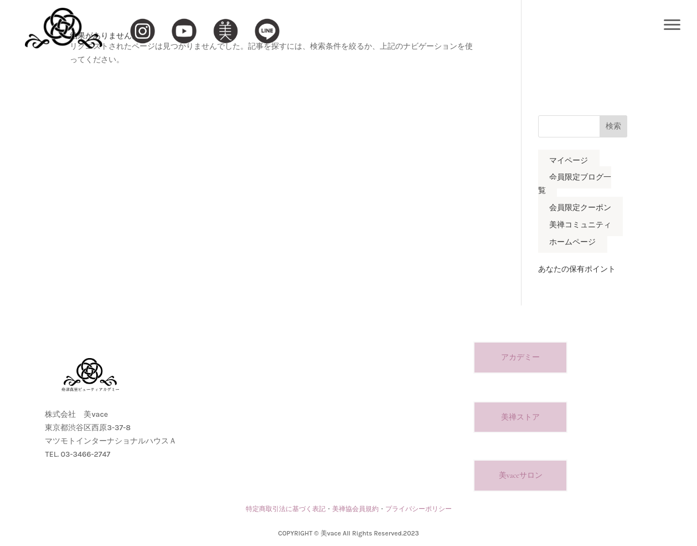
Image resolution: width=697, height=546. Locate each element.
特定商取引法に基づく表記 (286, 509)
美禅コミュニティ (580, 224)
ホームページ (572, 242)
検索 (613, 126)
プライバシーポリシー (418, 509)
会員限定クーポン (580, 207)
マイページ (568, 160)
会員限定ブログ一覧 (575, 184)
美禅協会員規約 (355, 509)
